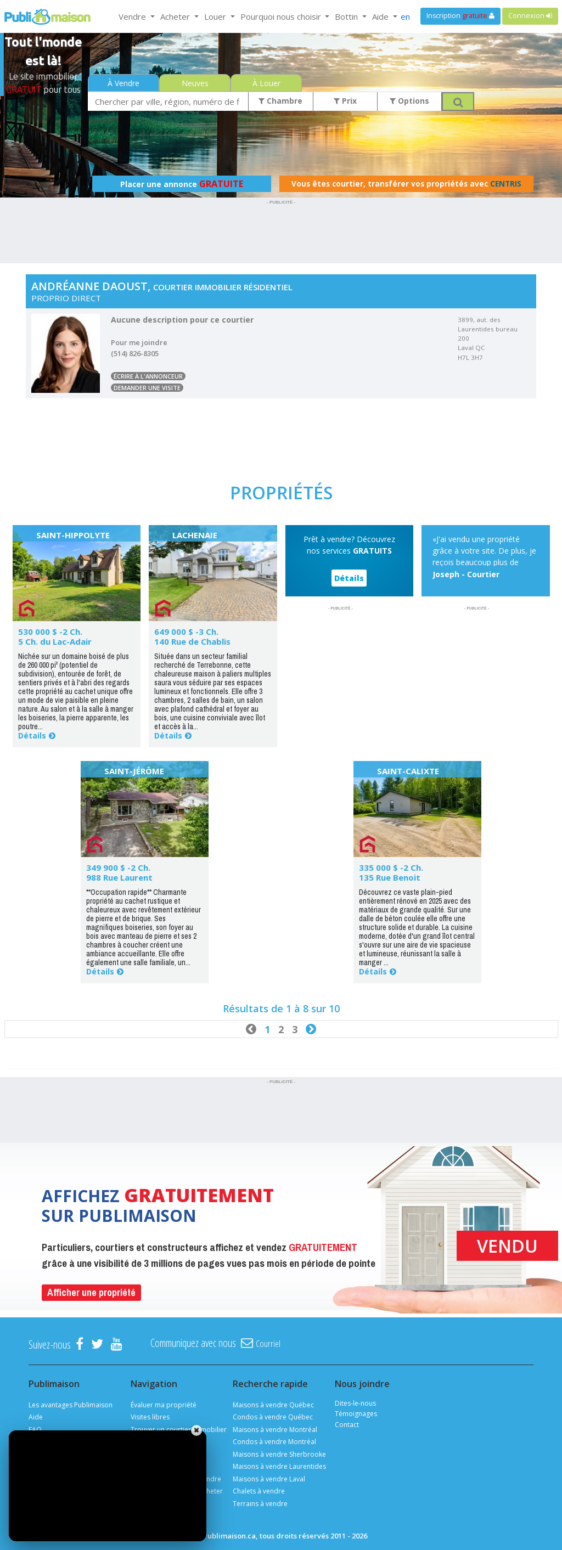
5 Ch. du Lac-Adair (55, 641)
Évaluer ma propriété (163, 1405)
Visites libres (150, 1417)
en (405, 16)
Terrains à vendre (260, 1503)
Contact (347, 1424)
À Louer (266, 83)
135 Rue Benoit (389, 877)
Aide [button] (381, 16)
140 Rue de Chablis (192, 641)
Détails (32, 735)
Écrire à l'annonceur (148, 376)
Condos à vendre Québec (273, 1417)
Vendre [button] (133, 16)
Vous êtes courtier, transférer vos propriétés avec (406, 184)
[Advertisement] (281, 232)
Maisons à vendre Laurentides (279, 1466)
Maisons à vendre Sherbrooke (279, 1454)
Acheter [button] (176, 16)
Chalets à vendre (259, 1491)
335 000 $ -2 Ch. (391, 867)
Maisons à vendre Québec (273, 1405)
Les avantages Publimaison (71, 1405)
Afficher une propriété (91, 1292)
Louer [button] (216, 16)
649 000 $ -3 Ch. (186, 631)
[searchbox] (168, 101)
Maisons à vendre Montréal (275, 1429)
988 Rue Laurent (119, 877)
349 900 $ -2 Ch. (118, 867)
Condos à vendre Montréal (274, 1441)
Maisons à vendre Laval (269, 1479)
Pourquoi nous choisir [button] (281, 16)
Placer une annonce (181, 184)
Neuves (195, 83)
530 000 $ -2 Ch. (50, 631)
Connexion (530, 15)
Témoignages (356, 1413)
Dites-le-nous (355, 1403)
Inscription (460, 15)
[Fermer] (196, 1430)
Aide (36, 1417)
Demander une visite (147, 388)
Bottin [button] (347, 16)
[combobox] (168, 101)
